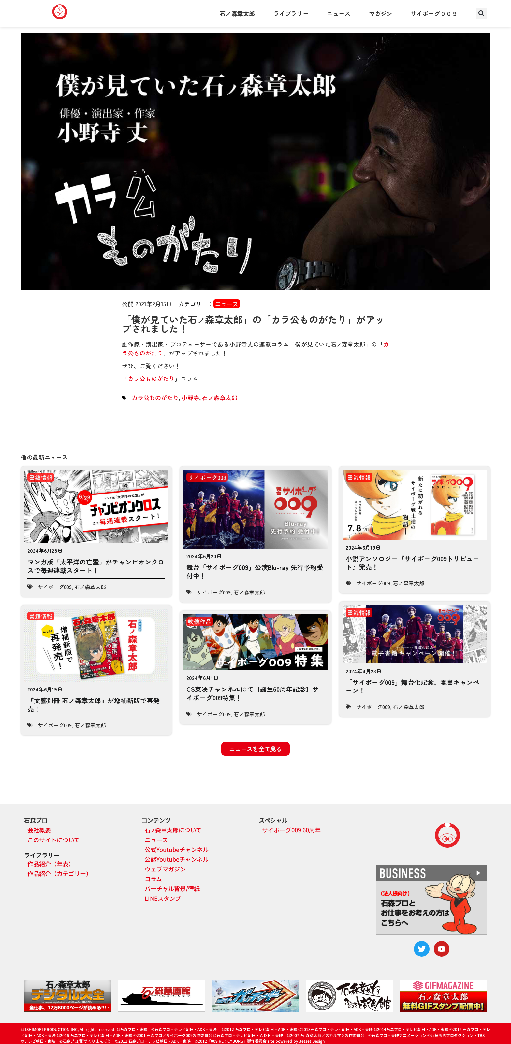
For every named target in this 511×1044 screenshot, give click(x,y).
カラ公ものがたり (151, 378)
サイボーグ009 (55, 587)
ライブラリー (291, 13)
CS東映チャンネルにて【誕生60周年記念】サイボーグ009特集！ (252, 693)
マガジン (380, 13)
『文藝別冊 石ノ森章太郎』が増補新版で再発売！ (93, 705)
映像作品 (200, 621)
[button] (481, 13)
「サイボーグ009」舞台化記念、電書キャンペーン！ (412, 686)
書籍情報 (40, 477)
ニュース (338, 13)
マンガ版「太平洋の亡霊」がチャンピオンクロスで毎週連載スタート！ (95, 566)
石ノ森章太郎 (237, 13)
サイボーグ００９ (434, 13)
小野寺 (190, 397)
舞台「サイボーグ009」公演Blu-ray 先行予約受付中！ (254, 571)
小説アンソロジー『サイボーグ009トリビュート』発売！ (412, 563)
